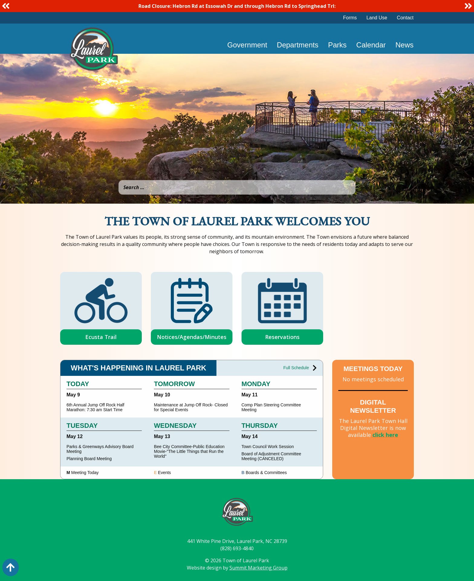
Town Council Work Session (268, 446)
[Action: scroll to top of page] (10, 567)
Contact (405, 17)
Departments (297, 45)
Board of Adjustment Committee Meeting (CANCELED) (271, 456)
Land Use (376, 17)
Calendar (371, 45)
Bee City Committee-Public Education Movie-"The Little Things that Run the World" (189, 451)
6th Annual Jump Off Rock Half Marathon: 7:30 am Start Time (95, 407)
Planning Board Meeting (89, 458)
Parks (337, 45)
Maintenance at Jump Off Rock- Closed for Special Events (191, 407)
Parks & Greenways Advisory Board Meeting (100, 449)
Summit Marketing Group (258, 567)
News (404, 45)
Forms (350, 17)
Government (247, 45)
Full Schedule (300, 368)
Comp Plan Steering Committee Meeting (271, 407)
